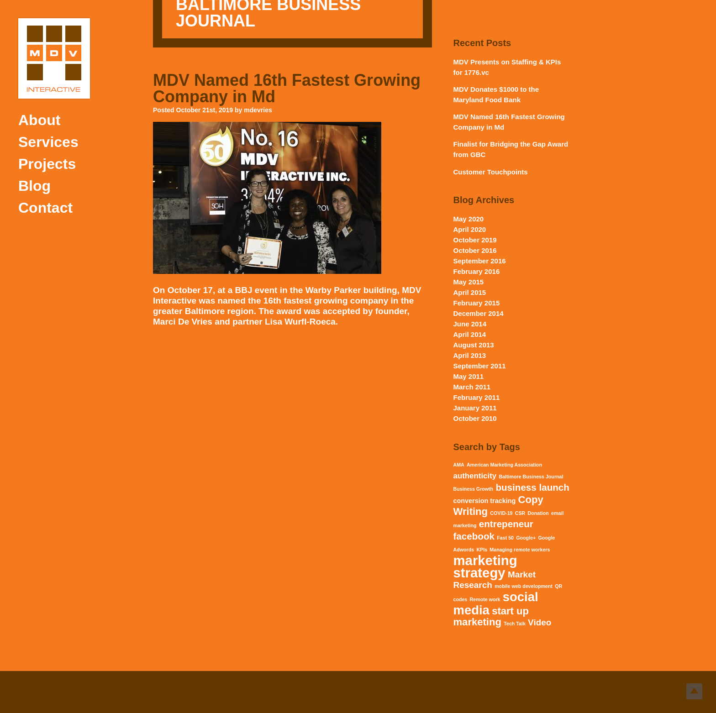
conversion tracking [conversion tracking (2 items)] (484, 500)
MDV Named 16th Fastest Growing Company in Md (287, 88)
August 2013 (473, 345)
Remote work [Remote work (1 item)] (485, 599)
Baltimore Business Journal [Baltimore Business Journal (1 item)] (531, 476)
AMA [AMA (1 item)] (458, 464)
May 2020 (468, 219)
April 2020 (469, 229)
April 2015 (469, 292)
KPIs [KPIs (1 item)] (481, 549)
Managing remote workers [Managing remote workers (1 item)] (520, 549)
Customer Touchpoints (490, 172)
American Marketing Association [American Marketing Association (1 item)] (504, 464)
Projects (47, 164)
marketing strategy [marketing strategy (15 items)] (485, 566)
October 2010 (475, 418)
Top (694, 691)
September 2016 (479, 261)
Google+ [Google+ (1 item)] (526, 537)
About (39, 120)
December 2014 (478, 313)
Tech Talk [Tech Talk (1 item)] (515, 623)
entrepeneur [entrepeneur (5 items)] (506, 524)
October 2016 (475, 250)
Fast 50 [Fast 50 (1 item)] (505, 537)
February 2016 (476, 271)
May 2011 (468, 376)
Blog (34, 186)
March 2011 (472, 387)
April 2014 (469, 334)
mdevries (258, 110)
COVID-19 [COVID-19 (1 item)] (501, 513)
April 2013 (469, 355)
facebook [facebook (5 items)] (474, 536)
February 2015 (476, 303)
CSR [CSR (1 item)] (520, 513)
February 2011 (476, 397)
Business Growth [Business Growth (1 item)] (473, 489)
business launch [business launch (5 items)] (532, 487)
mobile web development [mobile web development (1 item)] (524, 586)
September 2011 (479, 366)
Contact (45, 207)
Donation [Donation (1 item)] (538, 513)
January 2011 (475, 408)
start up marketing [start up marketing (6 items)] (491, 616)
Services (48, 142)
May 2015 (468, 282)
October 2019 (475, 240)
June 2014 (470, 324)
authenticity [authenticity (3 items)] (475, 476)
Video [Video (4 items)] (539, 622)
